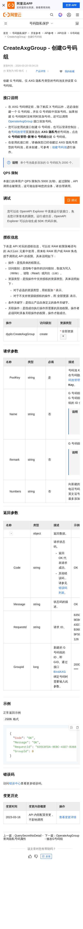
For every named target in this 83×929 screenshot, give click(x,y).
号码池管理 (18, 131)
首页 (5, 33)
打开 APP (71, 5)
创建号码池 (59, 147)
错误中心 (15, 784)
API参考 (49, 33)
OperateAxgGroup (20, 121)
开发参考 (36, 33)
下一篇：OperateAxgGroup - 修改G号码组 (62, 838)
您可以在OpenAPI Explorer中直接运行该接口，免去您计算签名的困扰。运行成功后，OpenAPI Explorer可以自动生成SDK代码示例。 (40, 216)
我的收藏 (69, 71)
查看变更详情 (67, 818)
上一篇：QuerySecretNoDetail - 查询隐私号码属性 (23, 838)
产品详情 (40, 71)
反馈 (46, 857)
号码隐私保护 (19, 33)
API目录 (61, 33)
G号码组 (75, 33)
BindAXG (60, 671)
